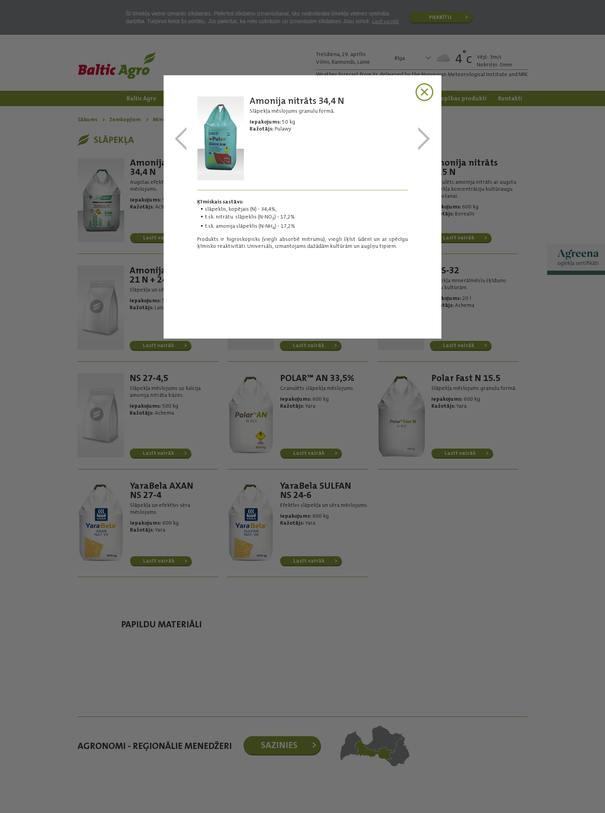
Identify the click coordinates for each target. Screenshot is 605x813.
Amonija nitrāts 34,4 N (181, 139)
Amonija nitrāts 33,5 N (424, 139)
